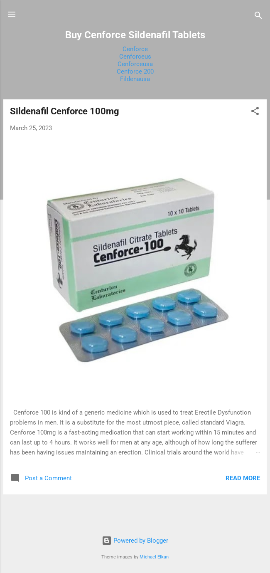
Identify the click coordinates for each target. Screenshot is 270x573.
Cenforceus (135, 56)
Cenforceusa (135, 64)
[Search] (258, 17)
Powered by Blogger (135, 540)
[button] (255, 112)
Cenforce (135, 49)
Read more (243, 478)
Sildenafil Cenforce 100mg (64, 111)
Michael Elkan (154, 557)
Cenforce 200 (135, 71)
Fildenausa (135, 79)
